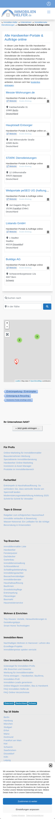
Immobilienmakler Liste (15, 546)
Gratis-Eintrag (25, 101)
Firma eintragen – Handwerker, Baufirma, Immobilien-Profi (24, 677)
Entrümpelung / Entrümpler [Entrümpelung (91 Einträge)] (21, 391)
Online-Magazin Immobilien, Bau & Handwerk (26, 685)
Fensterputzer (10, 553)
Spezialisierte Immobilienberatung (20, 459)
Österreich (9, 703)
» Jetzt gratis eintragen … (28, 428)
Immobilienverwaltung (14, 563)
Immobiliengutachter (13, 573)
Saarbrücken (10, 750)
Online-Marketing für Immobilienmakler (23, 452)
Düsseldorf (18, 244)
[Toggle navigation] (49, 3)
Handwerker (10, 550)
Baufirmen (9, 586)
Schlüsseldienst (11, 566)
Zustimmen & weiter (27, 809)
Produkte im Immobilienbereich (19, 469)
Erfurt (6, 730)
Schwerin (8, 747)
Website (12, 101)
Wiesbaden (9, 763)
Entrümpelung (10, 592)
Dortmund (8, 737)
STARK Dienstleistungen (21, 157)
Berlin (15, 110)
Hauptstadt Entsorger (19, 125)
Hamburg (8, 720)
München (8, 723)
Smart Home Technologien (16, 625)
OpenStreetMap (36, 381)
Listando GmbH (15, 223)
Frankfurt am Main (13, 740)
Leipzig (7, 760)
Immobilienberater (12, 579)
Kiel (5, 743)
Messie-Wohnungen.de (20, 92)
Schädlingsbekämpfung (15, 569)
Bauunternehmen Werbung (17, 456)
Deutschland (12, 113)
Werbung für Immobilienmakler (19, 672)
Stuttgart (8, 727)
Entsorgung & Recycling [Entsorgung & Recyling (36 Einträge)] (17, 396)
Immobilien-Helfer (10, 22)
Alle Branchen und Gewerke (17, 669)
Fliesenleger (10, 596)
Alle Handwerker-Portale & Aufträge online (24, 37)
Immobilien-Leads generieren (18, 682)
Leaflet (17, 381)
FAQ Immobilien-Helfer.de (16, 689)
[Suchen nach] (27, 298)
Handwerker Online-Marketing (18, 462)
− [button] (7, 327)
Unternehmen (26, 22)
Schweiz (10, 280)
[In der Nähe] (23, 307)
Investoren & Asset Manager (17, 466)
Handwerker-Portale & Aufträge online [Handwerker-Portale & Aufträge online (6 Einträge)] (18, 400)
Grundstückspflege (13, 589)
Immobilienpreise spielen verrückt (20, 649)
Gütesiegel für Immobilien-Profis (19, 666)
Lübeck (7, 767)
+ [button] (7, 323)
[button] (50, 773)
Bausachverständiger (14, 576)
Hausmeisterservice (13, 602)
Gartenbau (9, 559)
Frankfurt (17, 208)
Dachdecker (9, 556)
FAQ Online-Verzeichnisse (16, 692)
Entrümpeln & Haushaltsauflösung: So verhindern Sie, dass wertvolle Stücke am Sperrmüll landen (24, 488)
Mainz (7, 733)
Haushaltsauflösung (13, 583)
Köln (6, 757)
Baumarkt (8, 599)
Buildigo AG (13, 259)
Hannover (17, 175)
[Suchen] (47, 307)
